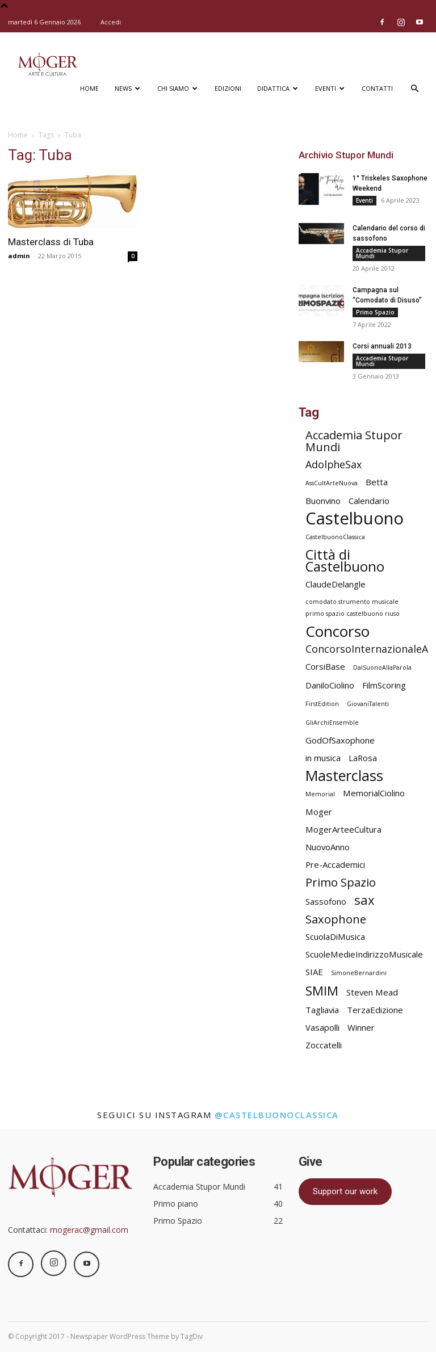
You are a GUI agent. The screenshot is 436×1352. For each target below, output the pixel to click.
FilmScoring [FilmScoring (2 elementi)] (384, 685)
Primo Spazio (375, 312)
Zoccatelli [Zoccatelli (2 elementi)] (323, 1045)
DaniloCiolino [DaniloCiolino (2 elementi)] (329, 685)
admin (19, 255)
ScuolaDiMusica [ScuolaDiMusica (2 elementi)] (335, 936)
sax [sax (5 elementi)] (364, 900)
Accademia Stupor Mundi (382, 253)
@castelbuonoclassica (277, 1114)
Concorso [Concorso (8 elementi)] (337, 631)
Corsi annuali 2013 (382, 346)
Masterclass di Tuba (51, 241)
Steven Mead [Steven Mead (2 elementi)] (372, 992)
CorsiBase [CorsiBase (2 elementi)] (325, 666)
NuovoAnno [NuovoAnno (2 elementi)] (327, 847)
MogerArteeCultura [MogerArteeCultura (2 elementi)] (343, 829)
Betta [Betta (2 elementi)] (377, 482)
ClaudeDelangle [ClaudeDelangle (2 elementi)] (335, 584)
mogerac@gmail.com (89, 1229)
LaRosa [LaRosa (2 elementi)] (363, 757)
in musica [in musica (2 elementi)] (323, 757)
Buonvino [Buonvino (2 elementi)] (323, 500)
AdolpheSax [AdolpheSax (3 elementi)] (333, 465)
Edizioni (228, 88)
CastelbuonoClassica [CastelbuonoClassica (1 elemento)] (335, 537)
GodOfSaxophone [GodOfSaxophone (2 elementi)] (340, 740)
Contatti (377, 88)
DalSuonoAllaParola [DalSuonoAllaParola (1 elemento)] (382, 667)
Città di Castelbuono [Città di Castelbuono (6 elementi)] (344, 561)
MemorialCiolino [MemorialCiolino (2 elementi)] (374, 793)
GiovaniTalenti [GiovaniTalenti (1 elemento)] (368, 704)
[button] (414, 88)
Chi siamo (177, 88)
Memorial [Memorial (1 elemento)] (320, 794)
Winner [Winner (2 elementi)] (361, 1027)
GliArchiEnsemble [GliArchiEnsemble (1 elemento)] (332, 723)
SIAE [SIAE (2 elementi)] (314, 971)
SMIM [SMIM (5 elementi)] (321, 991)
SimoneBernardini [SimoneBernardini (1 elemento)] (359, 973)
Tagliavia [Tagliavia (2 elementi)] (322, 1009)
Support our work (345, 1191)
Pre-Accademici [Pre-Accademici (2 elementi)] (335, 864)
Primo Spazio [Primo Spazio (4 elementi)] (340, 882)
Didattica (277, 88)
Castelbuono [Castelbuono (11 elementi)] (354, 518)
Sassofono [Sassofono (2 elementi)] (325, 901)
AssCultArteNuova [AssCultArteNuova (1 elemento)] (331, 483)
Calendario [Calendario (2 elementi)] (369, 500)
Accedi (110, 22)
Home (89, 88)
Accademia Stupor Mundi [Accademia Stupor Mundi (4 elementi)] (354, 441)
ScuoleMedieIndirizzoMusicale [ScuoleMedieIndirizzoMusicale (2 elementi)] (364, 954)
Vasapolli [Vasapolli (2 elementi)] (322, 1027)
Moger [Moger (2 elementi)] (318, 811)
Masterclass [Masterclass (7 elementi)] (344, 776)
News (127, 88)
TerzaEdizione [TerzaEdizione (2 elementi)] (375, 1009)
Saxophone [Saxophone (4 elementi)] (335, 919)
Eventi (330, 88)
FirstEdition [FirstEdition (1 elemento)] (322, 704)
